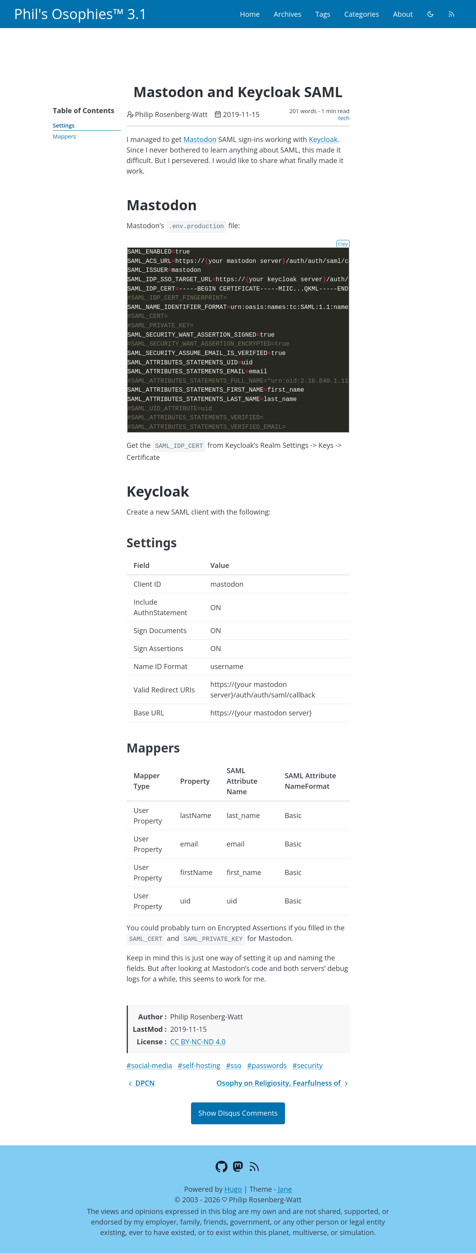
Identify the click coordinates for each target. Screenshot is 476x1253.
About (403, 14)
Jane (285, 1189)
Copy (343, 244)
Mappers (64, 136)
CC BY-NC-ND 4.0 (198, 1041)
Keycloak (323, 139)
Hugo (233, 1189)
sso (235, 1065)
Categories (361, 14)
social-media (151, 1065)
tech (344, 118)
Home (250, 14)
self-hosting (201, 1065)
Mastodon (199, 139)
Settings (64, 125)
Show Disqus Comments (238, 1113)
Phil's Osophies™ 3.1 (80, 13)
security (310, 1065)
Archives (287, 14)
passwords (269, 1065)
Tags (322, 14)
